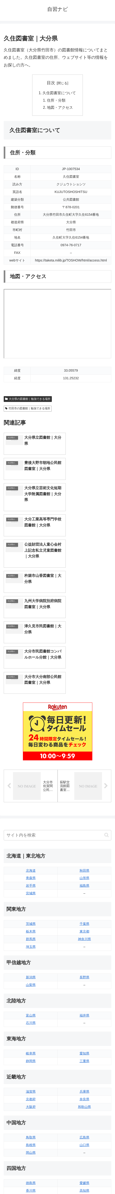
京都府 (31, 980)
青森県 (31, 759)
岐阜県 (31, 934)
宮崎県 (84, 1110)
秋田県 (84, 751)
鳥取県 (31, 1018)
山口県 (84, 1026)
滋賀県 (31, 972)
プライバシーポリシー (85, 1179)
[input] (57, 716)
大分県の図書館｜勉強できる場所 (27, 399)
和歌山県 (84, 988)
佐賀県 (31, 1110)
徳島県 (31, 1064)
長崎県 (31, 1117)
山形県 (84, 759)
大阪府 (31, 988)
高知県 (84, 1071)
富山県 (31, 896)
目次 (51, 83)
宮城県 (31, 774)
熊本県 (31, 1125)
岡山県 (31, 1033)
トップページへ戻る (29, 1179)
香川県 (31, 1071)
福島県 (84, 766)
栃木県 (31, 812)
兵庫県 (84, 972)
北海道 (31, 751)
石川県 (31, 904)
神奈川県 (84, 820)
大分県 (84, 1102)
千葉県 (84, 805)
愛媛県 (84, 1064)
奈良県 (84, 980)
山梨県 (31, 866)
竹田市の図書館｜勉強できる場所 (27, 409)
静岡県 (31, 942)
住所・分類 (56, 101)
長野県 (84, 858)
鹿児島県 (84, 1117)
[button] (107, 716)
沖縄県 (84, 1125)
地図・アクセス (60, 108)
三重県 (84, 942)
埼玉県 (31, 828)
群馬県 (31, 820)
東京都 (84, 812)
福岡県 (31, 1102)
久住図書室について (59, 93)
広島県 (84, 1018)
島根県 (31, 1026)
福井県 (84, 896)
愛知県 (84, 934)
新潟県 (31, 858)
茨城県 (31, 805)
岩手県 (31, 766)
